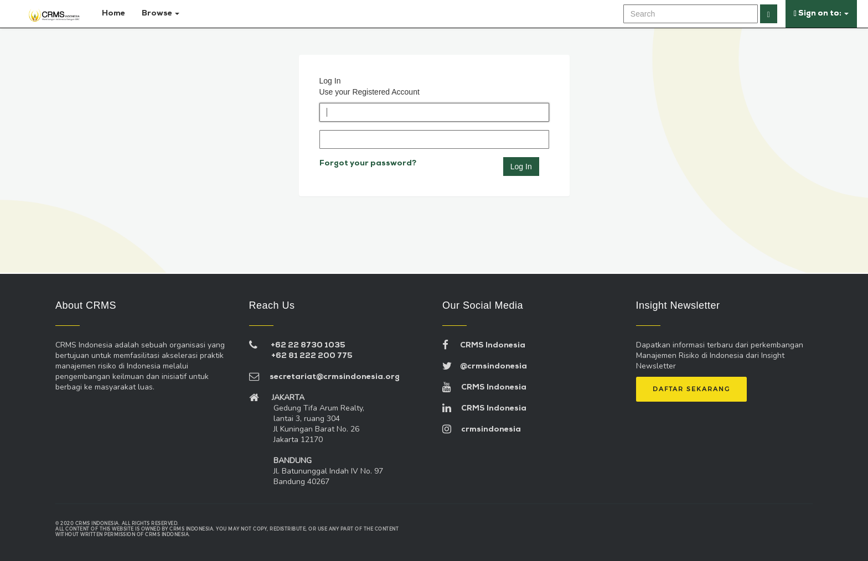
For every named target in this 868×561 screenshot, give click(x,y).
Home (111, 13)
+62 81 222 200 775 (312, 356)
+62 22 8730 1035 (308, 345)
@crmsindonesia (484, 366)
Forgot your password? (367, 163)
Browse (160, 13)
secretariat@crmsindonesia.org (324, 377)
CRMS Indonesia (483, 345)
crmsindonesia (481, 429)
